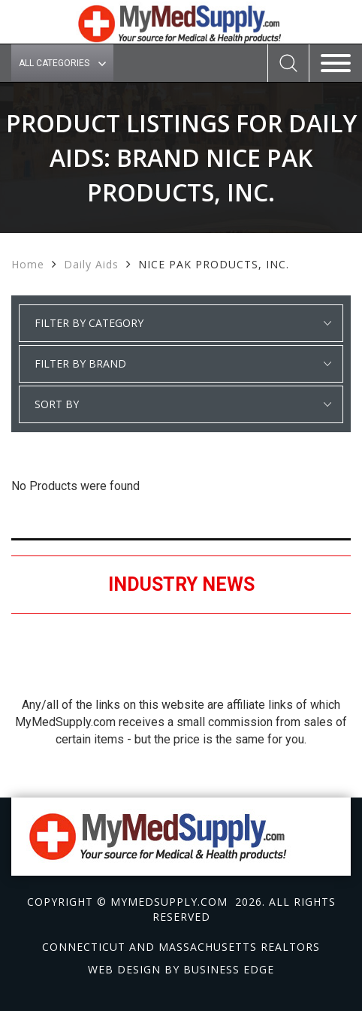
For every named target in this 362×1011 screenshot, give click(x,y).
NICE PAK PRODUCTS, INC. (213, 264)
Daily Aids (91, 264)
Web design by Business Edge (181, 969)
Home (27, 264)
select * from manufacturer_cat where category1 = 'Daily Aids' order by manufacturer (181, 364)
